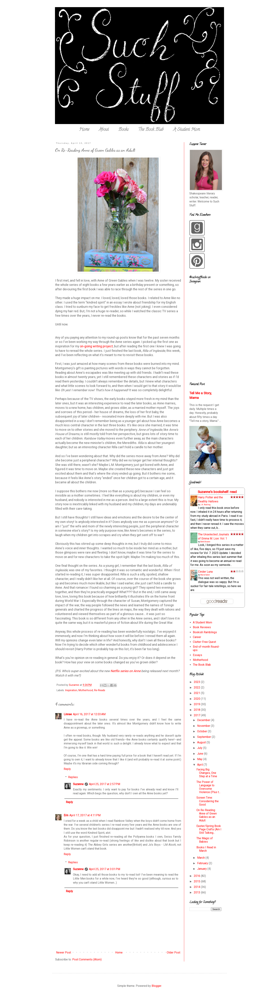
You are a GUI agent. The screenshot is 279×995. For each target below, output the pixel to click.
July (200, 748)
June (200, 753)
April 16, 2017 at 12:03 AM (89, 714)
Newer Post (63, 952)
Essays (197, 655)
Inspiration (71, 690)
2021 (197, 693)
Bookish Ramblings (205, 632)
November (204, 725)
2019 (197, 704)
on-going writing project (96, 346)
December (204, 720)
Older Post (173, 952)
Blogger (156, 986)
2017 (197, 715)
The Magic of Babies (204, 840)
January (202, 868)
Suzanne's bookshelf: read (217, 492)
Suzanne (78, 784)
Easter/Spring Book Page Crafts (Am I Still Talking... (208, 829)
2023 (197, 682)
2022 (197, 687)
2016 (197, 876)
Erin (66, 815)
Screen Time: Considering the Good (207, 801)
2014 (197, 887)
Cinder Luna (205, 571)
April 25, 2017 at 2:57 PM (104, 784)
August (202, 742)
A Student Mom (186, 130)
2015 (197, 881)
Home (84, 130)
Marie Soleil (205, 575)
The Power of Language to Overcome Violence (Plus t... (208, 787)
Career (197, 637)
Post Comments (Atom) (87, 959)
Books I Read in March (206, 849)
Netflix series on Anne (125, 671)
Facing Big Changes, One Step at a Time (206, 773)
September (204, 737)
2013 (197, 892)
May (200, 759)
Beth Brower (205, 542)
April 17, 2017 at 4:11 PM (85, 815)
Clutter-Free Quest (204, 642)
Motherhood (85, 690)
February (203, 863)
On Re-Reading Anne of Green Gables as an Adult (206, 815)
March (201, 857)
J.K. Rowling (205, 505)
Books (123, 130)
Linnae (68, 714)
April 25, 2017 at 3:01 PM (104, 869)
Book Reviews (202, 627)
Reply (67, 769)
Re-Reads (99, 690)
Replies (73, 777)
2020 (197, 698)
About (104, 130)
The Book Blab (151, 130)
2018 (197, 709)
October (202, 731)
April (200, 764)
